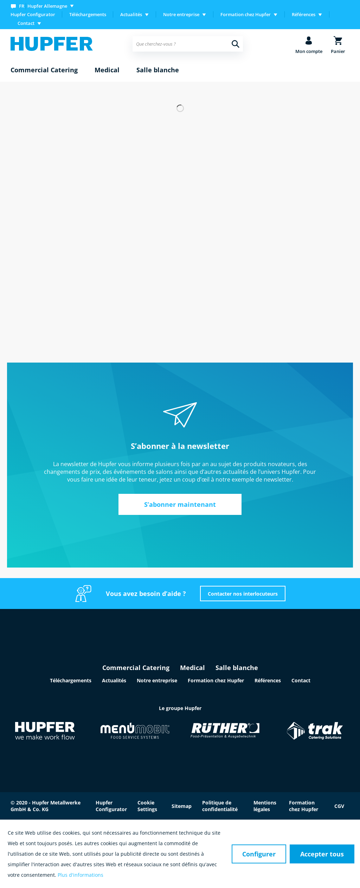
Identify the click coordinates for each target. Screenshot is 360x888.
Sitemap (182, 806)
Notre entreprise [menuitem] (181, 14)
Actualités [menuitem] (131, 14)
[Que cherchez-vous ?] (188, 44)
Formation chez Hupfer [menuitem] (245, 14)
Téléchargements (87, 14)
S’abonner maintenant (180, 504)
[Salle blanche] (157, 70)
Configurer (259, 854)
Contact (300, 680)
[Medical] (107, 70)
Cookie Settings (147, 806)
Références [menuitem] (303, 14)
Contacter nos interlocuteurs (243, 593)
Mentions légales (264, 806)
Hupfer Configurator (33, 14)
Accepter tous (322, 854)
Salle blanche (237, 667)
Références (268, 680)
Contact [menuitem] (26, 23)
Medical (192, 667)
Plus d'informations (80, 875)
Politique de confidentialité (220, 806)
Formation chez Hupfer (216, 680)
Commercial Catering (135, 667)
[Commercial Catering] (44, 70)
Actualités (114, 680)
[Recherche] (235, 44)
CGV (339, 806)
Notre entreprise (157, 680)
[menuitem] (44, 5)
